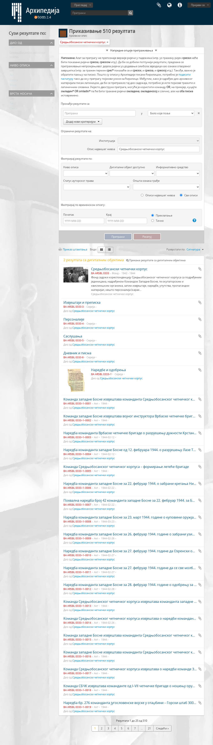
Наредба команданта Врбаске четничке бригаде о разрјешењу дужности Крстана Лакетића (137, 433)
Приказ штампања (73, 249)
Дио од (16, 42)
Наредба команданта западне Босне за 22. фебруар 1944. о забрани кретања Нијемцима (135, 483)
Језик (169, 5)
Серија (14, 81)
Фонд (13, 86)
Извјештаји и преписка (81, 302)
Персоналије (73, 319)
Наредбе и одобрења (108, 370)
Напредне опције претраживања (131, 50)
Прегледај (80, 5)
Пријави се (198, 5)
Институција (107, 141)
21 (149, 728)
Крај (108, 214)
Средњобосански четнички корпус (119, 269)
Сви (12, 48)
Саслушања (72, 336)
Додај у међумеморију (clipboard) (200, 269)
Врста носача (21, 93)
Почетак (68, 214)
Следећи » (162, 728)
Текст (13, 104)
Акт (12, 76)
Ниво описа (20, 65)
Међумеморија (159, 5)
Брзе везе (180, 5)
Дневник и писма (77, 353)
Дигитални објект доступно (127, 167)
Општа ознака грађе (146, 181)
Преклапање (161, 215)
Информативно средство (172, 167)
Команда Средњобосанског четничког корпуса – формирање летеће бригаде (126, 466)
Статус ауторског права (78, 181)
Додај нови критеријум (82, 121)
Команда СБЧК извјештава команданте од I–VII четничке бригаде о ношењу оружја (130, 686)
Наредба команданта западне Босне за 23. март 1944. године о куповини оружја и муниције (138, 517)
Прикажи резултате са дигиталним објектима (156, 260)
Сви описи (189, 195)
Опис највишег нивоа (101, 149)
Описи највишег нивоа (158, 195)
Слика (13, 109)
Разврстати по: (175, 249)
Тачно (157, 221)
